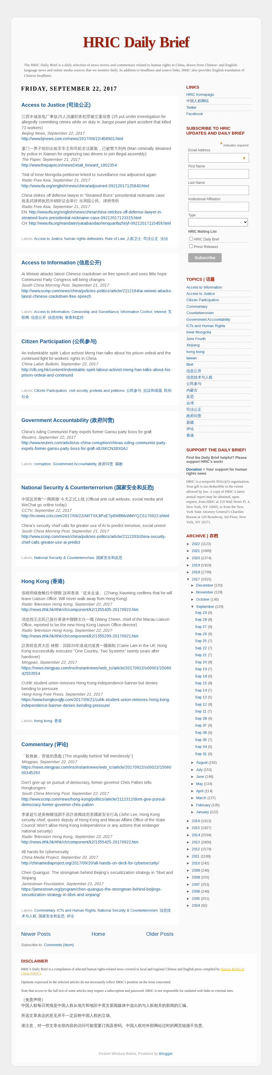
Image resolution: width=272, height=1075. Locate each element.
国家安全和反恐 (109, 558)
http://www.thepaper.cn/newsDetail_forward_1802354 (69, 165)
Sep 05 (201, 740)
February (203, 805)
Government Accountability (74, 464)
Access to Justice (48, 239)
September (205, 607)
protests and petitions (107, 391)
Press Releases (206, 247)
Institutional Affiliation (204, 199)
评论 (70, 916)
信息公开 (38, 318)
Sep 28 (201, 620)
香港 (58, 721)
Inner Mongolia (198, 332)
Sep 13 (201, 697)
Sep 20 (201, 662)
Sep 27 (201, 627)
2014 (196, 835)
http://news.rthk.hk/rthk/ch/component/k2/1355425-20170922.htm (80, 842)
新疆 (190, 423)
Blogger (165, 1054)
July (200, 770)
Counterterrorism (200, 313)
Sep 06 (201, 733)
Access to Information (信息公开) (61, 263)
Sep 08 (201, 719)
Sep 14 (201, 690)
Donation (194, 469)
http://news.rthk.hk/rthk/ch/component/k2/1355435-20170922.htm (80, 609)
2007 (196, 885)
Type (192, 215)
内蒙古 (192, 390)
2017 (196, 579)
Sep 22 (201, 648)
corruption (42, 464)
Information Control (136, 312)
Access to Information (52, 312)
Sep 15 (201, 683)
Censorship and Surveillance (95, 312)
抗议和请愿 (152, 391)
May (200, 784)
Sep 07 (201, 725)
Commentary (44, 910)
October (203, 599)
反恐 (190, 397)
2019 (196, 565)
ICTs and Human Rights (76, 910)
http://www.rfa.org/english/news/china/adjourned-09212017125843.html (85, 186)
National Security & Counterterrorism (64, 558)
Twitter (191, 108)
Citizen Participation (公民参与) (59, 341)
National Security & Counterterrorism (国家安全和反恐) (88, 487)
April (200, 791)
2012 (196, 849)
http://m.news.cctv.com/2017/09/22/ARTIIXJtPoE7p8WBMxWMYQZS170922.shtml (95, 515)
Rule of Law (114, 239)
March (201, 798)
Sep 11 (201, 711)
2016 (196, 821)
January (203, 812)
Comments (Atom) (59, 945)
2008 (196, 877)
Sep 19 (201, 669)
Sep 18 (201, 676)
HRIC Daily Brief (136, 42)
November (205, 592)
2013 (196, 842)
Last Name (196, 183)
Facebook (194, 114)
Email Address (217, 150)
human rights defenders (83, 239)
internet (160, 312)
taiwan (191, 358)
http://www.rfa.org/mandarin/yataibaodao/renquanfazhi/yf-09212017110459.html (100, 223)
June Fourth (196, 339)
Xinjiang (193, 345)
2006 (196, 891)
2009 (196, 870)
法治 (164, 239)
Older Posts (159, 934)
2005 (196, 899)
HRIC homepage (200, 95)
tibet (189, 364)
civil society (78, 391)
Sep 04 (201, 747)
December (205, 585)
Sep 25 (201, 641)
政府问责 (105, 464)
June (200, 777)
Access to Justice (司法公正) (56, 105)
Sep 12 (201, 704)
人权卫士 (133, 239)
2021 (196, 551)
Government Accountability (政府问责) (68, 420)
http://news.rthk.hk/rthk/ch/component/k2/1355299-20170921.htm (80, 636)
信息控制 (55, 318)
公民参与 (133, 391)
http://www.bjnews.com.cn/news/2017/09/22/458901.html (72, 138)
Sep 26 (201, 634)
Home (98, 934)
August (202, 763)
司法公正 (150, 239)
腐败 (119, 464)
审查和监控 (74, 318)
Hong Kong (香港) (43, 581)
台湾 (190, 403)
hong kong (43, 721)
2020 (196, 558)
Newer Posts (36, 934)
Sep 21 (201, 655)
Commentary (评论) (45, 744)
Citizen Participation (50, 391)
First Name (196, 166)
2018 (196, 572)
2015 (196, 828)
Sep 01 (201, 754)
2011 (196, 856)
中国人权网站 (197, 101)
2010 (196, 863)
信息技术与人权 (199, 377)
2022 (196, 544)
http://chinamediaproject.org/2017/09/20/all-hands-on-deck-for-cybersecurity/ (90, 863)
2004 (196, 906)
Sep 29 (201, 613)
